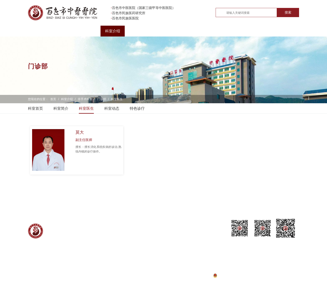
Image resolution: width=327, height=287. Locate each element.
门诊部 (101, 99)
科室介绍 (112, 31)
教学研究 (233, 31)
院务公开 (209, 31)
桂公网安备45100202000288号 (239, 275)
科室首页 (35, 108)
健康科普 (257, 31)
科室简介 (60, 108)
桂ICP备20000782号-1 (191, 275)
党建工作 (185, 31)
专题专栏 (281, 31)
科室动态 (111, 108)
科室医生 (117, 99)
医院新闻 (161, 31)
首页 (40, 31)
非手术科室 (85, 99)
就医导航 (88, 31)
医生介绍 (136, 31)
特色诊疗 (137, 108)
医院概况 (64, 31)
